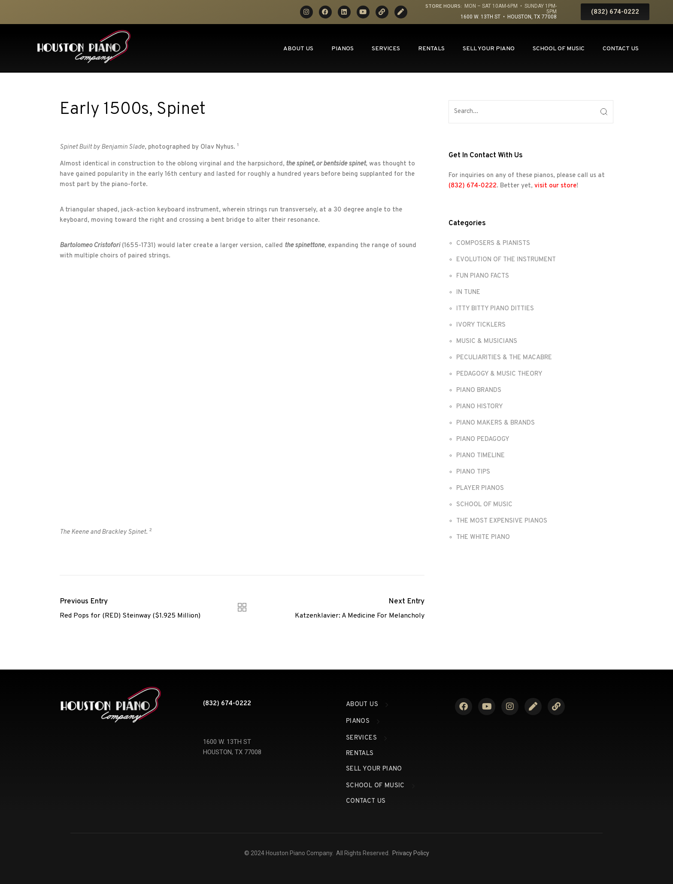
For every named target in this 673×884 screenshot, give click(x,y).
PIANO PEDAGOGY (482, 439)
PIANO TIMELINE (480, 456)
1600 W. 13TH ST (227, 742)
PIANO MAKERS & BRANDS (495, 423)
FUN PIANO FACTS (482, 276)
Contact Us (621, 48)
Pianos (342, 48)
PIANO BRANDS (478, 390)
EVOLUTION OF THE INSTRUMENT (506, 260)
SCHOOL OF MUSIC (484, 505)
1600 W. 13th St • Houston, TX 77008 (509, 17)
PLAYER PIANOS (480, 488)
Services (386, 48)
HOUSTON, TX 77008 (232, 752)
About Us (298, 48)
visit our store (555, 186)
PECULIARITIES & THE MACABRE (504, 358)
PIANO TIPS (473, 472)
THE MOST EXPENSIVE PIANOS (501, 521)
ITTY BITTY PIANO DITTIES (495, 309)
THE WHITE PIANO (483, 537)
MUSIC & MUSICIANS (486, 341)
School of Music (559, 48)
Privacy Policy (410, 853)
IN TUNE (468, 292)
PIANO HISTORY (479, 407)
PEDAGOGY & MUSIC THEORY (499, 374)
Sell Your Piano (489, 48)
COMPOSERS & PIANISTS (493, 243)
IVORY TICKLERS (481, 325)
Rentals (431, 48)
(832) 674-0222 (473, 186)
